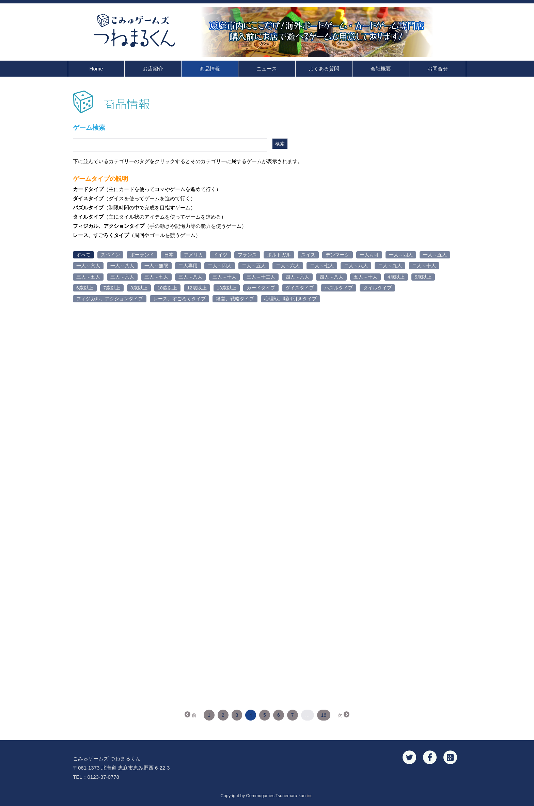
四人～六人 (297, 277)
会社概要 (381, 69)
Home (96, 69)
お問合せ (437, 69)
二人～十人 (424, 265)
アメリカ (193, 254)
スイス (308, 254)
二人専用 (188, 265)
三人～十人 (224, 277)
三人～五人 (88, 277)
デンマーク (337, 254)
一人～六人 (88, 265)
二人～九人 (390, 265)
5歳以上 (423, 277)
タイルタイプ (377, 287)
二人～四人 (220, 265)
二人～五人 (254, 265)
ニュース (266, 69)
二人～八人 (356, 265)
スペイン (110, 254)
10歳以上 (167, 287)
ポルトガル (279, 254)
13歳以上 (226, 287)
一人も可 (369, 254)
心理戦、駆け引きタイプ (290, 298)
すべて (83, 254)
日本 (169, 254)
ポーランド (142, 254)
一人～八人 (122, 265)
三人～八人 (190, 277)
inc (309, 795)
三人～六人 (122, 277)
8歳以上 (138, 287)
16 (324, 715)
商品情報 (210, 69)
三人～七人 (156, 277)
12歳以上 (197, 287)
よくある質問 (324, 69)
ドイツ (220, 254)
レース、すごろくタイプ (179, 298)
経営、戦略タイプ (235, 298)
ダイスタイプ (299, 287)
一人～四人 (401, 254)
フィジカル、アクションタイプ (109, 298)
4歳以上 (396, 277)
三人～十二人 (261, 277)
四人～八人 (331, 277)
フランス (247, 254)
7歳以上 (112, 287)
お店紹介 (153, 69)
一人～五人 (435, 254)
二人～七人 (322, 265)
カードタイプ (261, 287)
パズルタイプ (338, 287)
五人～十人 (365, 277)
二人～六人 (288, 265)
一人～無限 (156, 265)
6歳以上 (84, 287)
